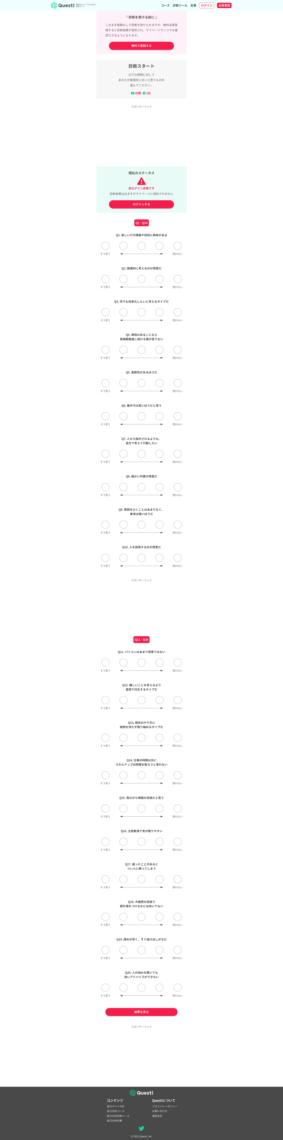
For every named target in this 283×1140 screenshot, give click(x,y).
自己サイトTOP (115, 1106)
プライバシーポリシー (164, 1106)
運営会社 (157, 1116)
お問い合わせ (159, 1111)
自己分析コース (116, 1111)
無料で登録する (141, 46)
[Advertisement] (141, 135)
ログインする (141, 204)
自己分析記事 (114, 1120)
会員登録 (224, 5)
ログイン (206, 5)
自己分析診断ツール (118, 1116)
